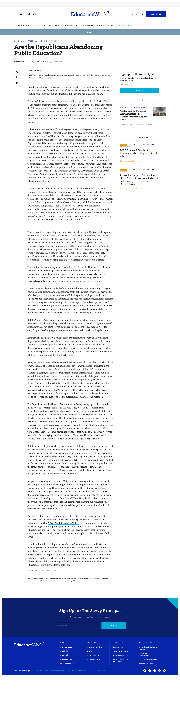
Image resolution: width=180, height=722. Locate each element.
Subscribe (156, 14)
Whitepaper (125, 147)
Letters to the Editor (94, 647)
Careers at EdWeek (67, 663)
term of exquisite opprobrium (74, 369)
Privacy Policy (100, 671)
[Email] (77, 625)
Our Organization (66, 647)
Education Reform (49, 570)
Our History (64, 651)
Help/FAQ (90, 651)
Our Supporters (66, 659)
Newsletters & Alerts (120, 651)
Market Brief (139, 25)
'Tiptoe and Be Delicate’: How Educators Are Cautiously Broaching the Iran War (133, 115)
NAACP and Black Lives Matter (63, 522)
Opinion (115, 25)
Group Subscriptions (120, 655)
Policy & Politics (57, 25)
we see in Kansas (41, 362)
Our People (64, 655)
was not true (69, 242)
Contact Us (91, 643)
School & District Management (30, 41)
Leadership (39, 25)
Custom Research (146, 664)
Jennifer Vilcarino (126, 124)
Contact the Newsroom (95, 659)
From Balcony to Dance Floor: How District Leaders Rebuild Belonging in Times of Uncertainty (139, 179)
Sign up (114, 626)
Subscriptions (118, 647)
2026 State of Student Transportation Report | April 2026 (138, 153)
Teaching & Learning (80, 25)
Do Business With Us (147, 643)
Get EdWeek (118, 643)
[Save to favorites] (17, 77)
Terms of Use (83, 671)
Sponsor (123, 172)
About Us (64, 643)
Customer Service (93, 655)
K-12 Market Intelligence (149, 660)
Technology (101, 25)
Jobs (125, 25)
